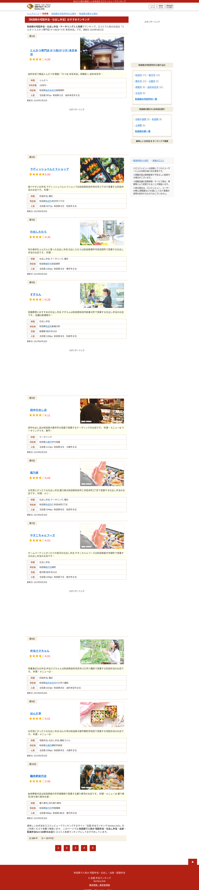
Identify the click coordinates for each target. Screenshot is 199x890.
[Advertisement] (77, 130)
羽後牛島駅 (140, 119)
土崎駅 (138, 125)
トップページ (152, 6)
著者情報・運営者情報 (99, 885)
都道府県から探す (170, 6)
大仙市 (138, 93)
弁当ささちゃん (39, 651)
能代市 (49, 567)
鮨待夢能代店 (38, 776)
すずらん (35, 294)
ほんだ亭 (35, 713)
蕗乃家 (34, 472)
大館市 (49, 442)
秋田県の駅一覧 (142, 131)
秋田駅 (155, 119)
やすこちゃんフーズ (42, 535)
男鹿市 (138, 87)
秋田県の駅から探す (88, 14)
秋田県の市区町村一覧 (146, 99)
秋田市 (49, 201)
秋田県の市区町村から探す (63, 14)
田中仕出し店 (38, 410)
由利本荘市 (51, 90)
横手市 (49, 264)
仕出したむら (38, 231)
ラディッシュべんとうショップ (49, 169)
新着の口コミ (161, 6)
